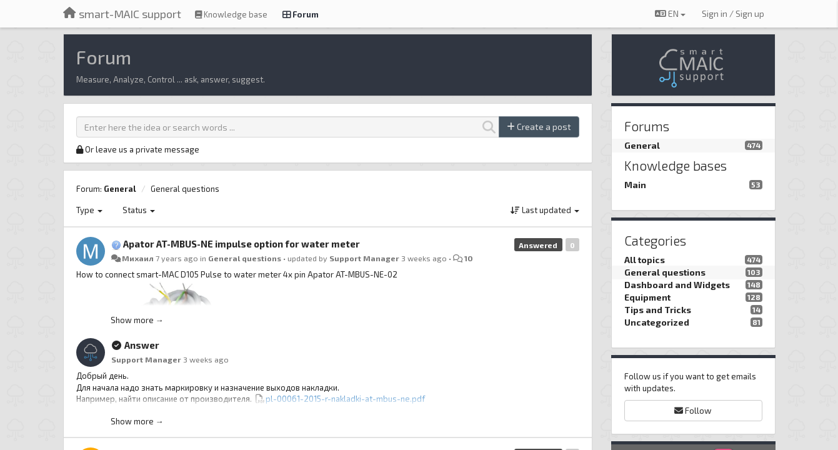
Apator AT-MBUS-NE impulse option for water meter (241, 243)
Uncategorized (656, 322)
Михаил (138, 258)
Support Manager (364, 258)
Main (635, 184)
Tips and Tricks (657, 309)
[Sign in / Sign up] (733, 13)
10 (468, 258)
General (120, 189)
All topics (644, 259)
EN (670, 13)
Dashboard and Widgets (677, 284)
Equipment (647, 297)
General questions (185, 189)
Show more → (137, 320)
